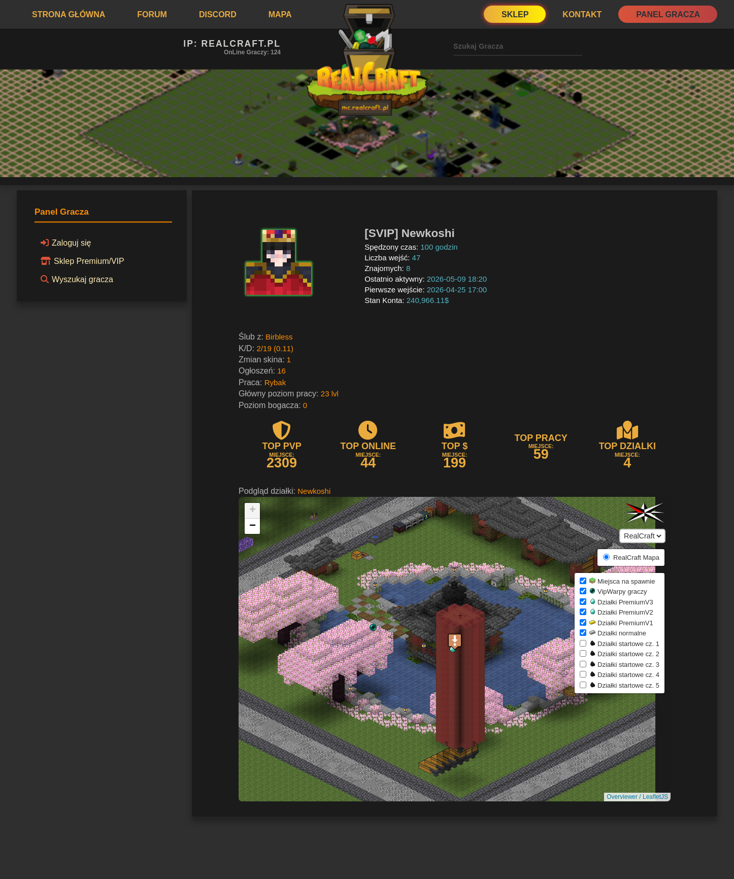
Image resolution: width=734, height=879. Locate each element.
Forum (152, 14)
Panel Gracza (668, 14)
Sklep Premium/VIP (81, 261)
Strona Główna (68, 14)
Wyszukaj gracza (75, 279)
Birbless (278, 336)
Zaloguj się (64, 242)
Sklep (515, 14)
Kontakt (582, 14)
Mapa (280, 14)
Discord (218, 14)
